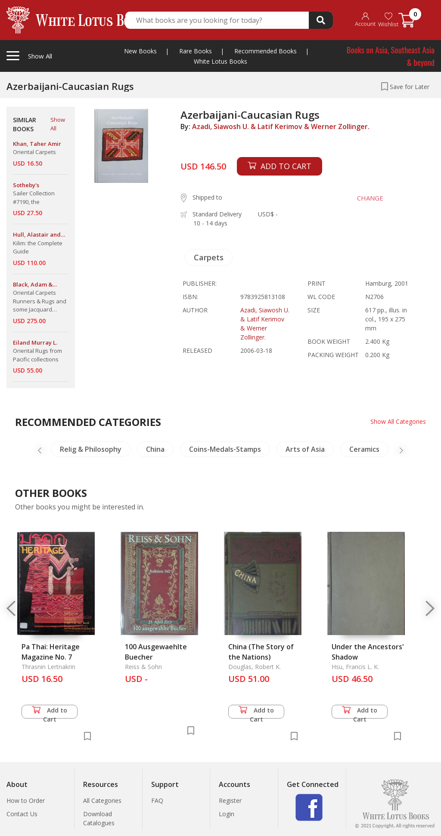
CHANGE (370, 198)
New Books (140, 51)
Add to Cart (49, 712)
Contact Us (21, 814)
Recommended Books (265, 51)
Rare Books (195, 51)
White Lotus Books (220, 61)
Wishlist (388, 20)
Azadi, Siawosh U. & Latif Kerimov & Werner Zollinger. (281, 126)
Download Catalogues (99, 818)
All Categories (102, 800)
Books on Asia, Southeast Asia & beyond (391, 55)
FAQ (157, 800)
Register (230, 800)
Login (226, 814)
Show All (57, 124)
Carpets (209, 257)
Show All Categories (398, 421)
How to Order (25, 800)
